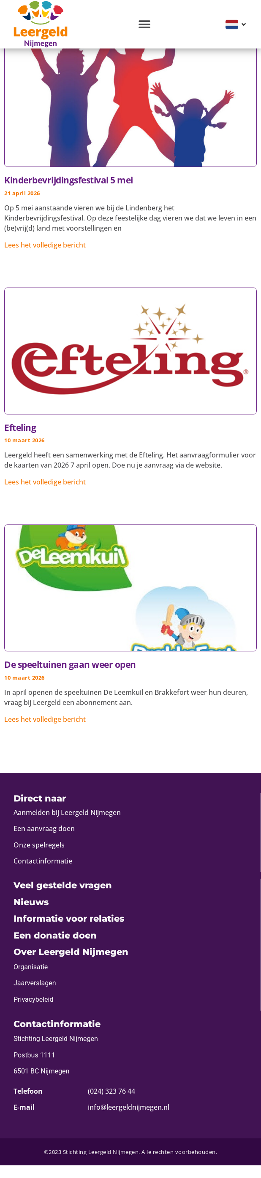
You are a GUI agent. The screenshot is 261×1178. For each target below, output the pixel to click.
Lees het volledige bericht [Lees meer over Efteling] (45, 494)
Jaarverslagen (35, 996)
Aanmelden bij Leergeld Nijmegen (67, 825)
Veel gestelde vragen (63, 898)
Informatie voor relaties (69, 931)
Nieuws (31, 914)
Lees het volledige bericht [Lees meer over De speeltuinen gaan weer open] (45, 732)
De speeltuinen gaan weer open (70, 677)
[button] (144, 24)
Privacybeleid (33, 1012)
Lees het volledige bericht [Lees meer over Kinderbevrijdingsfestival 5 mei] (45, 257)
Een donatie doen (55, 948)
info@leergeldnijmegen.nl (128, 1119)
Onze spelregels (39, 857)
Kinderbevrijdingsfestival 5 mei (68, 193)
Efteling (20, 440)
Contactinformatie (43, 873)
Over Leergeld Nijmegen (71, 964)
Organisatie (31, 980)
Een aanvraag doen (44, 841)
